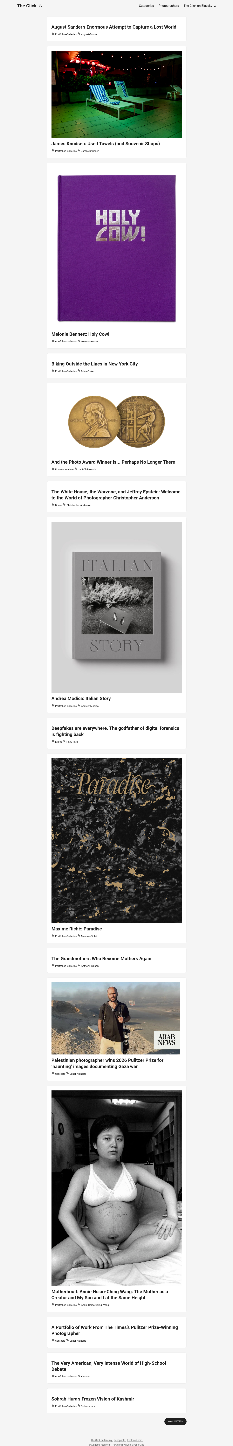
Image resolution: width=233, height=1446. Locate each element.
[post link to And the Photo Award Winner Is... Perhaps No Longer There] (116, 429)
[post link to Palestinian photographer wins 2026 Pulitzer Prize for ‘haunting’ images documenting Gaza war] (116, 1029)
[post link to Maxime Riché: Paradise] (116, 848)
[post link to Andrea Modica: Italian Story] (116, 615)
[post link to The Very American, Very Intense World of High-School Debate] (116, 1368)
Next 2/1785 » (175, 1421)
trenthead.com (135, 1440)
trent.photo (120, 1440)
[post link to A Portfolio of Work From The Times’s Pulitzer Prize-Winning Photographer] (116, 1332)
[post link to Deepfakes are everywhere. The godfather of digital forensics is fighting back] (116, 733)
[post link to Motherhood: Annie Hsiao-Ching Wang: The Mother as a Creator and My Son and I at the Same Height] (116, 1199)
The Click (27, 6)
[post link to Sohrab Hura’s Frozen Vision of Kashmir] (116, 1400)
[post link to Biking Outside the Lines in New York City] (116, 365)
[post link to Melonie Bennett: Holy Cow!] (116, 255)
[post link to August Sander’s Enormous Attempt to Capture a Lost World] (116, 29)
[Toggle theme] (40, 6)
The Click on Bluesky (102, 1440)
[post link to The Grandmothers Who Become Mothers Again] (116, 960)
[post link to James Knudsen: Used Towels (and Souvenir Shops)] (116, 102)
